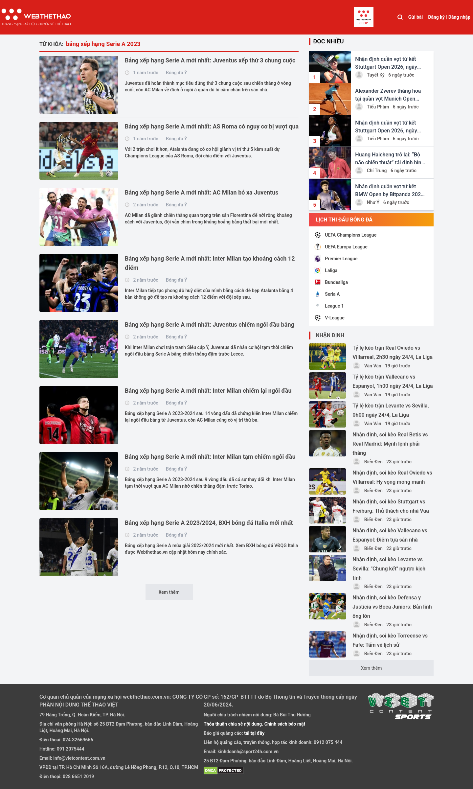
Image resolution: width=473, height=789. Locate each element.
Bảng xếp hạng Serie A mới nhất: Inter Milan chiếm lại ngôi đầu (208, 390)
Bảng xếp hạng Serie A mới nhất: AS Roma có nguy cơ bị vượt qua (212, 126)
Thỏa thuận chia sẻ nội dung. (234, 724)
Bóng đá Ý (176, 72)
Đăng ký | (437, 17)
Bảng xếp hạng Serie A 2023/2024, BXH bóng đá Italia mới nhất (209, 522)
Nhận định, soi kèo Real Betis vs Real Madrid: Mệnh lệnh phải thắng (390, 443)
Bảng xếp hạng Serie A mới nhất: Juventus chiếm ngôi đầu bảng (209, 324)
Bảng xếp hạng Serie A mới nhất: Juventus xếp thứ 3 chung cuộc (210, 60)
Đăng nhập (459, 17)
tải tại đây (254, 733)
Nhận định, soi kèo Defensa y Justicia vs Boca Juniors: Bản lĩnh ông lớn (392, 606)
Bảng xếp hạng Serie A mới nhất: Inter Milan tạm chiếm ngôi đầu (210, 456)
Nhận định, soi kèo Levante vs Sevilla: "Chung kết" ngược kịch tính (388, 568)
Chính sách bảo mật (284, 724)
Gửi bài (415, 17)
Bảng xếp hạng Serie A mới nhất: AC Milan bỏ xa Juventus (202, 192)
